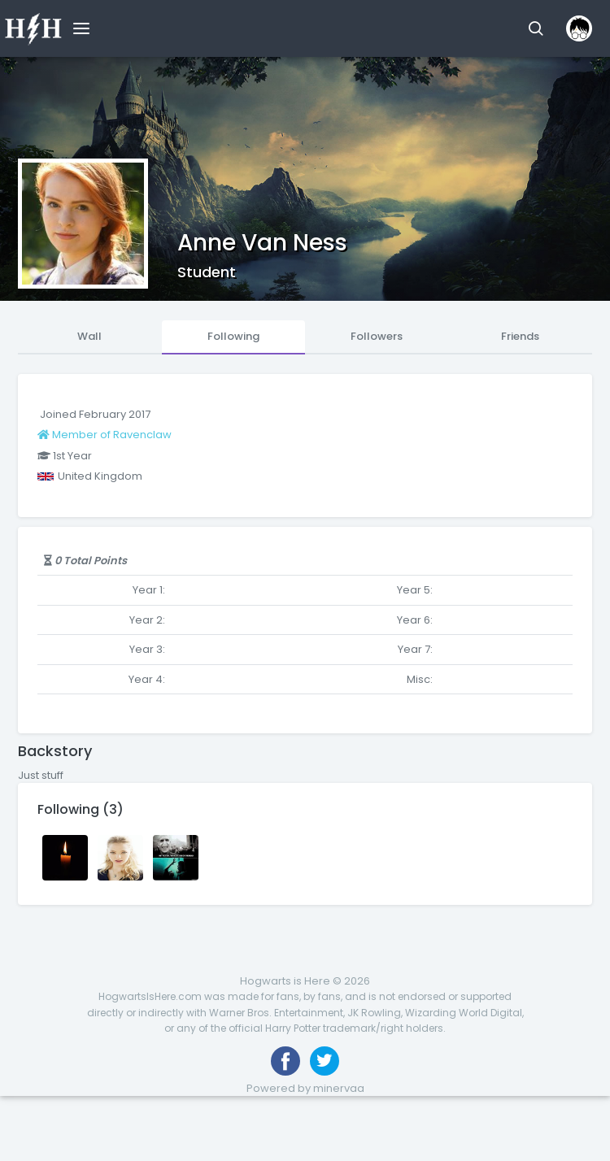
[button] (535, 28)
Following (233, 336)
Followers (377, 336)
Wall (89, 336)
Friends (520, 336)
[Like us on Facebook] (285, 1061)
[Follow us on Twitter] (324, 1061)
